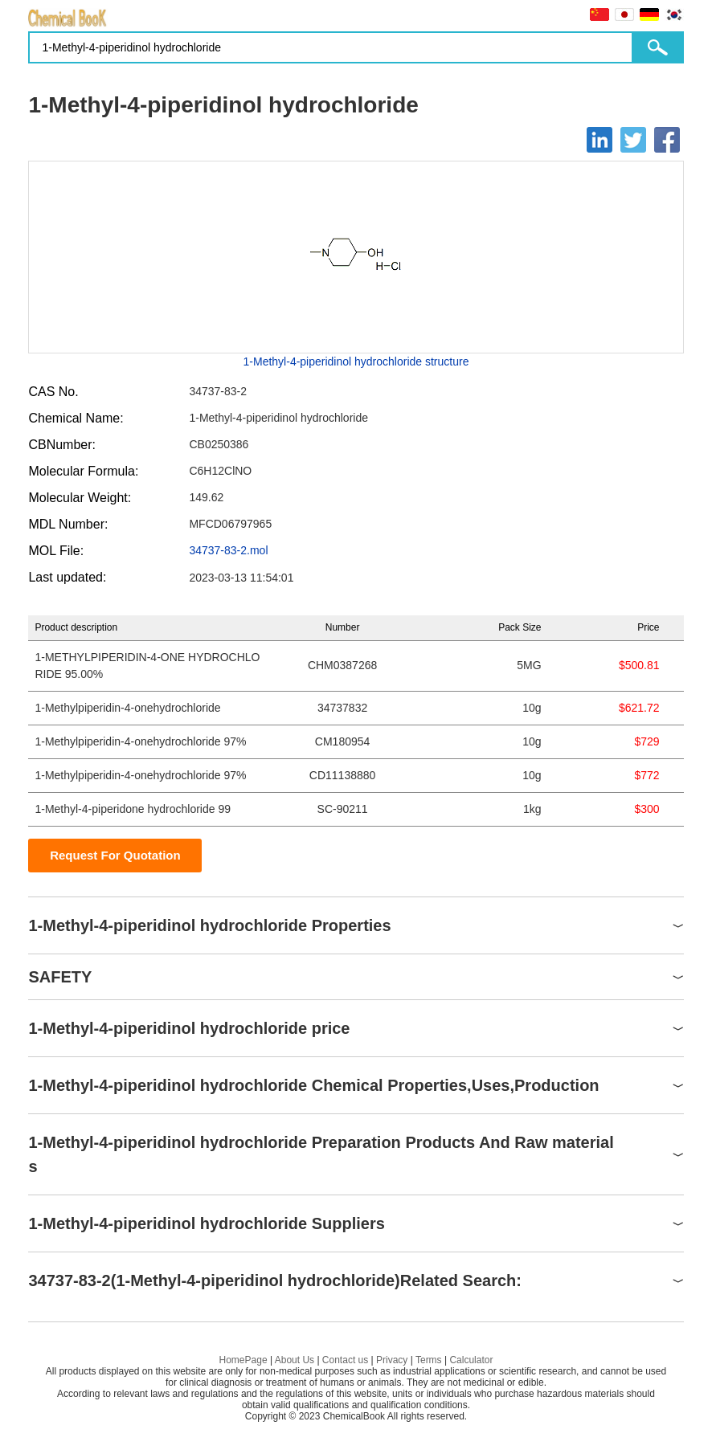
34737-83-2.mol (228, 550)
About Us (294, 1360)
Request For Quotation (115, 855)
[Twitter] (633, 140)
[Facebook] (667, 140)
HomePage (243, 1360)
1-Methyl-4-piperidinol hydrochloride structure (356, 361)
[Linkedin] (599, 140)
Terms (428, 1360)
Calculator (471, 1360)
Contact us (345, 1360)
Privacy (391, 1360)
